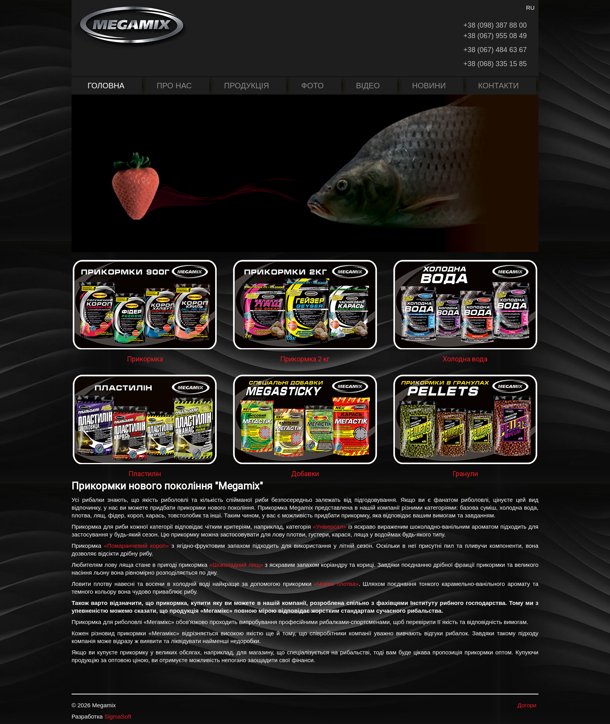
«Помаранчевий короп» (136, 545)
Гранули (465, 474)
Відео (368, 85)
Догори (526, 705)
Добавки (305, 474)
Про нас (174, 85)
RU (530, 7)
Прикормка (145, 359)
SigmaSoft (117, 716)
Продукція (246, 85)
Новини (429, 85)
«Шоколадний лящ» (236, 564)
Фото (312, 85)
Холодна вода (465, 359)
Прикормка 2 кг (305, 359)
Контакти (498, 85)
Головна (106, 85)
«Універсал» (329, 526)
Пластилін (144, 474)
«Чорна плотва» (336, 583)
